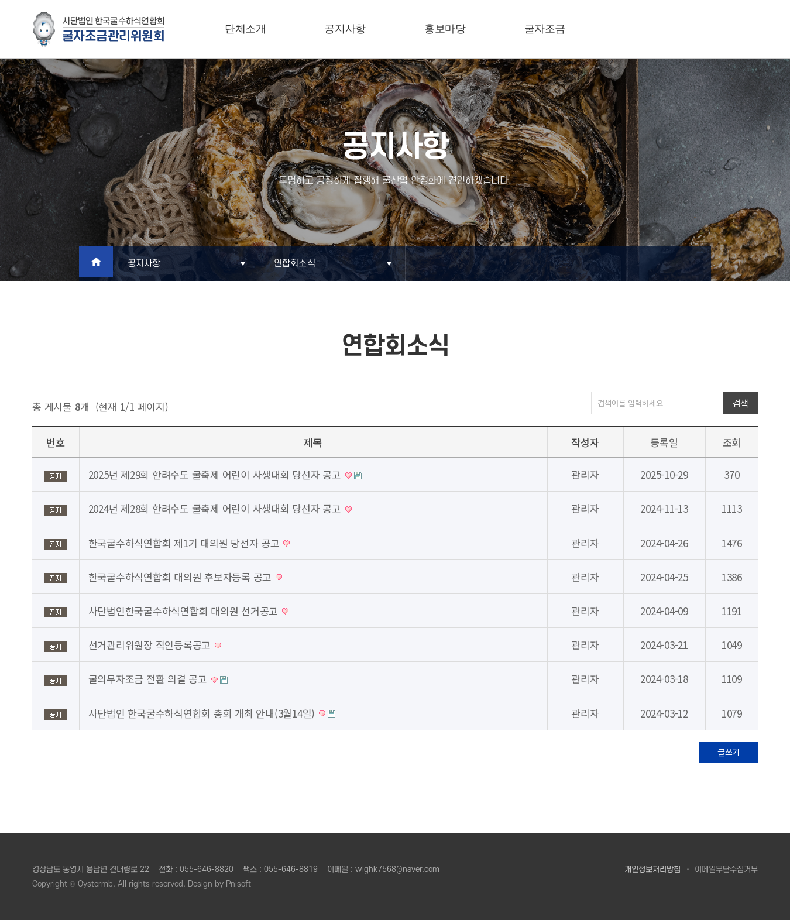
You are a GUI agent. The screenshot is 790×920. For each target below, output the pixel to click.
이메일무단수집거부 (726, 869)
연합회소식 (299, 263)
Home (98, 263)
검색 (740, 403)
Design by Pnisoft (219, 884)
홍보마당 (445, 29)
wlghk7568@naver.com (397, 869)
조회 (732, 442)
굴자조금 (545, 29)
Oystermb (95, 884)
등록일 (664, 442)
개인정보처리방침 (652, 869)
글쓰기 (728, 752)
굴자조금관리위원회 (99, 29)
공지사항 (345, 29)
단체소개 (245, 29)
